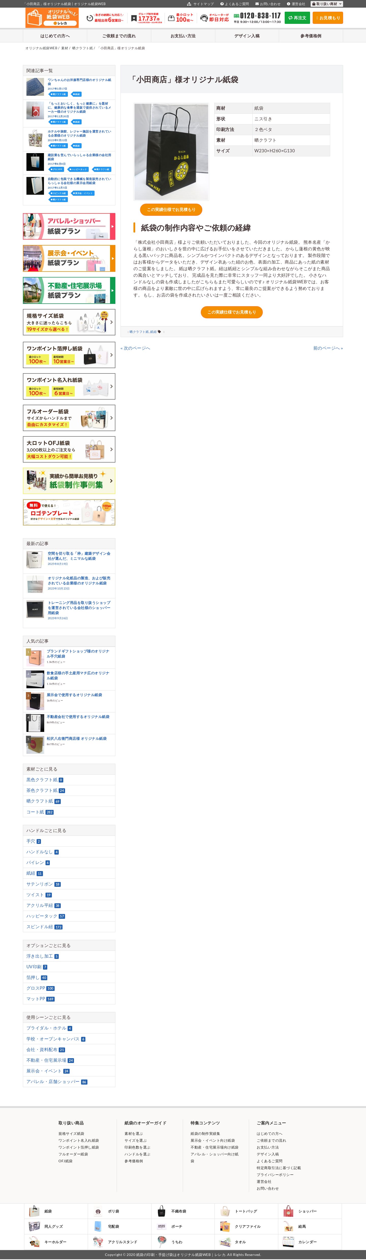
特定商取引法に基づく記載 (279, 1168)
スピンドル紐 (59, 193)
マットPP (40, 999)
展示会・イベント (84, 193)
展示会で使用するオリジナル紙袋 (74, 695)
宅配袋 (105, 1226)
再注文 (297, 17)
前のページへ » (328, 347)
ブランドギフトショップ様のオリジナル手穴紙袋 (78, 653)
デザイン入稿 (247, 35)
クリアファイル (240, 1226)
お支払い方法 (183, 35)
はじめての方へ (55, 35)
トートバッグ (238, 1211)
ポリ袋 (105, 1211)
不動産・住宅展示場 (50, 1060)
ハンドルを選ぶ (137, 1154)
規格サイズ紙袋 (71, 1133)
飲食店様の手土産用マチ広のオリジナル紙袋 (78, 675)
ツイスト (39, 894)
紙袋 (40, 1211)
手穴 (33, 841)
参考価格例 (311, 35)
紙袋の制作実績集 (205, 1133)
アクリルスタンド (115, 1242)
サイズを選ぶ (136, 1140)
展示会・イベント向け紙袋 (213, 1140)
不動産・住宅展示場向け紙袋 (215, 1147)
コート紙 (40, 812)
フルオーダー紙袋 (73, 1154)
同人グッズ (45, 1226)
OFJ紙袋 (65, 1161)
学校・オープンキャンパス (56, 1039)
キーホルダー (47, 1242)
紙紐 (153, 331)
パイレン (38, 862)
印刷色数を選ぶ (137, 1147)
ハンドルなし (42, 852)
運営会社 (296, 4)
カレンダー (299, 1242)
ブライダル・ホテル (49, 1028)
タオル (232, 1242)
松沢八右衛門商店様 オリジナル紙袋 (77, 738)
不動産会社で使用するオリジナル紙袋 (78, 716)
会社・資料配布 (45, 1049)
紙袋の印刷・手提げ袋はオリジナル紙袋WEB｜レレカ (181, 1255)
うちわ (169, 1242)
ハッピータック (79, 169)
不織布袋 (171, 1211)
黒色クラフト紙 (44, 779)
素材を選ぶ (134, 1133)
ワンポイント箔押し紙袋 (78, 1147)
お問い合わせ (267, 4)
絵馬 (294, 1226)
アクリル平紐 (43, 905)
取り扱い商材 (327, 4)
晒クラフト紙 (139, 331)
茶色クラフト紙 (45, 790)
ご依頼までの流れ (119, 35)
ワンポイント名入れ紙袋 (78, 1140)
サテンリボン (43, 884)
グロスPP (57, 169)
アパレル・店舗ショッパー (56, 1082)
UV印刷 (37, 967)
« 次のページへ (135, 347)
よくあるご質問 (234, 4)
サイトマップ (200, 4)
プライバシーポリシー (275, 1174)
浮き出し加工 (42, 956)
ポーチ (169, 1226)
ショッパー (299, 1211)
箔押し (37, 977)
